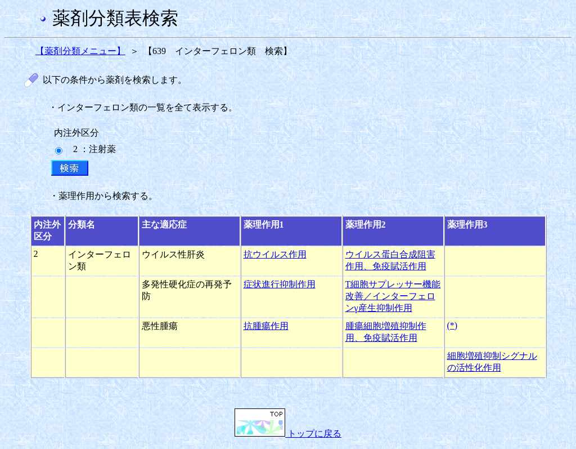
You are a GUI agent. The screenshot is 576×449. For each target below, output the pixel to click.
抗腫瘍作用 (266, 326)
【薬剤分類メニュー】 (80, 51)
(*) (452, 325)
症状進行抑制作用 (280, 284)
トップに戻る (288, 433)
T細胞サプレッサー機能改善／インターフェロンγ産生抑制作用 (393, 296)
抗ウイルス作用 (275, 254)
